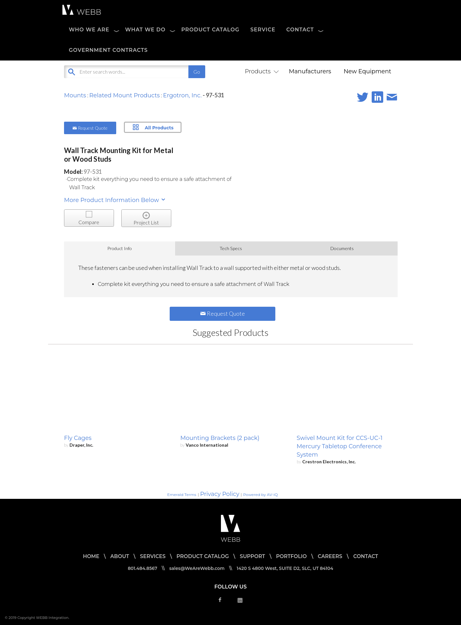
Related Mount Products (124, 95)
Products (260, 71)
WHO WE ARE (89, 30)
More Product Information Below (115, 200)
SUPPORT (252, 556)
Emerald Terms (181, 494)
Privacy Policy (219, 494)
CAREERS (331, 556)
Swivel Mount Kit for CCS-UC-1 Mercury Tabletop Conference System (340, 446)
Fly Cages (78, 438)
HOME (89, 556)
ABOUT (118, 556)
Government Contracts (108, 50)
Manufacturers (310, 71)
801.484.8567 (141, 568)
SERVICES (152, 556)
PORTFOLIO (292, 556)
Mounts (75, 95)
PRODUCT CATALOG (210, 30)
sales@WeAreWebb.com (196, 568)
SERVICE (262, 30)
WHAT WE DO (145, 30)
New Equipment (367, 71)
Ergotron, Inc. (182, 95)
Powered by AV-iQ (260, 494)
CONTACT (300, 30)
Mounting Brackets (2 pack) (219, 438)
